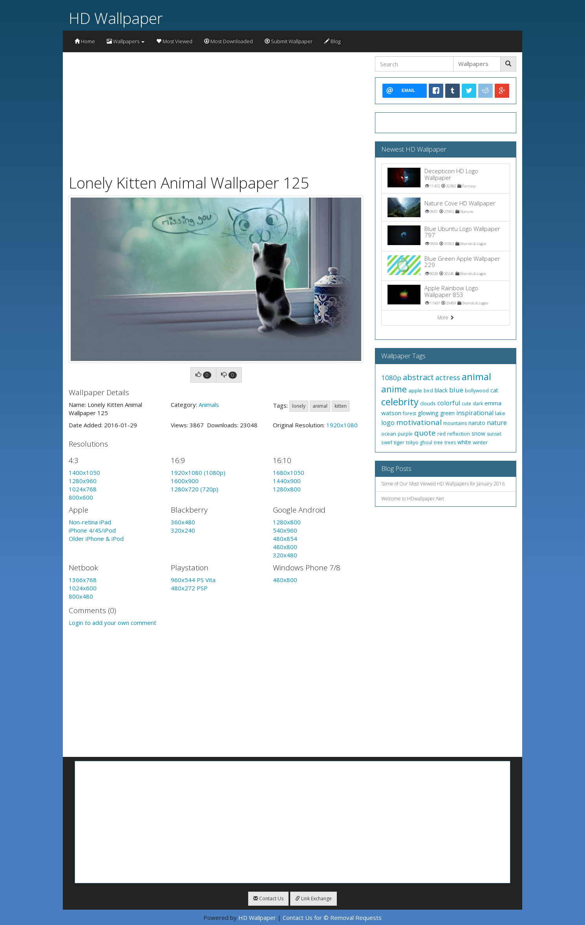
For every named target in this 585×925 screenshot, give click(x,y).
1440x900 (287, 481)
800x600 (81, 497)
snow (478, 433)
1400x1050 (84, 472)
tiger (399, 442)
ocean (388, 433)
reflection (458, 433)
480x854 (285, 538)
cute (466, 403)
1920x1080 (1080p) (198, 472)
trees (450, 442)
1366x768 (83, 580)
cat (494, 390)
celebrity (400, 401)
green (447, 413)
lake (500, 413)
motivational (419, 422)
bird (428, 390)
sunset (494, 433)
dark (478, 403)
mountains (455, 423)
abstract (418, 377)
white (464, 442)
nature (497, 422)
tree (438, 442)
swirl (386, 442)
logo (388, 422)
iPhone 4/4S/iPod (92, 530)
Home (85, 41)
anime (394, 389)
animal (320, 406)
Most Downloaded (228, 41)
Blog (332, 41)
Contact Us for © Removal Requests (332, 917)
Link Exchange (313, 898)
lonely (298, 406)
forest (409, 413)
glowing (428, 413)
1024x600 (83, 588)
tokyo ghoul (419, 442)
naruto (476, 423)
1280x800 (287, 489)
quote (425, 433)
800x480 (81, 596)
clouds (428, 403)
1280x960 (83, 481)
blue (456, 389)
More (445, 317)
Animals (209, 404)
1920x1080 (342, 425)
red (441, 433)
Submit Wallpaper (289, 41)
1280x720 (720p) (194, 489)
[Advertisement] (216, 111)
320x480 (285, 555)
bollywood (477, 390)
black (441, 390)
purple (405, 433)
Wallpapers (125, 41)
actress (447, 377)
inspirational (475, 412)
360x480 (183, 522)
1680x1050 (288, 472)
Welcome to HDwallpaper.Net (412, 498)
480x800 (285, 547)
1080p (391, 377)
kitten (341, 406)
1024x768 (83, 489)
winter (480, 442)
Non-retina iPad (90, 522)
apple (415, 390)
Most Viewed (174, 41)
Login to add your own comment (112, 622)
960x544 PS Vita (193, 580)
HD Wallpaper (116, 17)
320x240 (183, 530)
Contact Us (268, 898)
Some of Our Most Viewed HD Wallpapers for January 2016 (443, 483)
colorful (448, 403)
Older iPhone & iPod (96, 538)
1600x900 (185, 481)
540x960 (285, 530)
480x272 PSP (189, 588)
